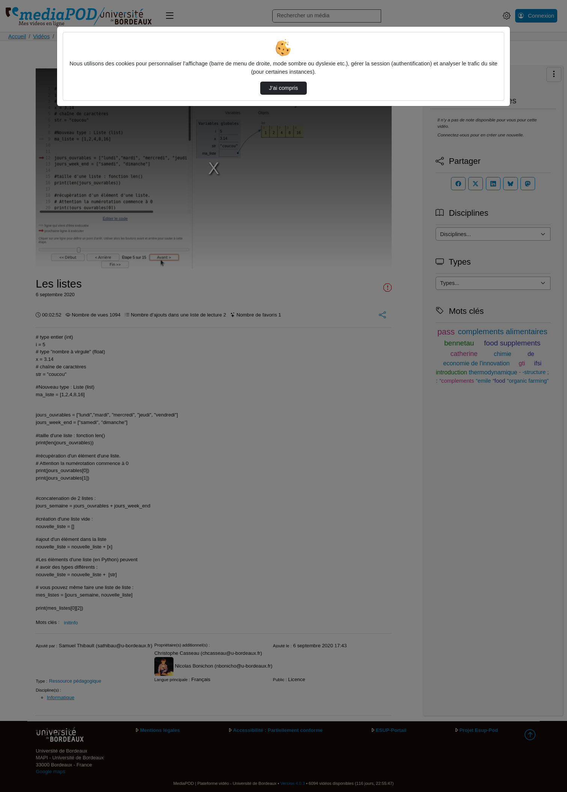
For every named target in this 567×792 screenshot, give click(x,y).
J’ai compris (283, 88)
